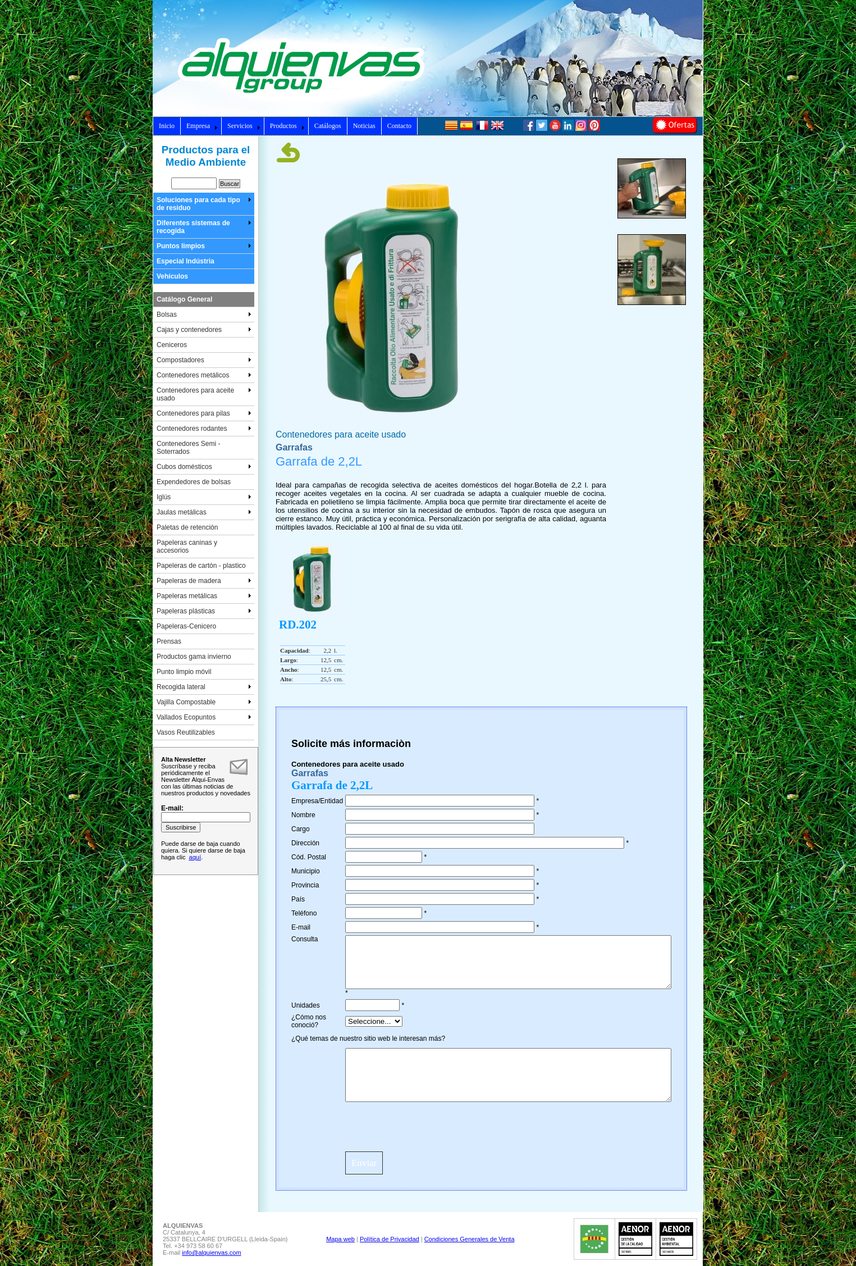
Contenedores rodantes (204, 428)
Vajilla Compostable (204, 702)
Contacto (399, 126)
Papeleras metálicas (204, 596)
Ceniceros (172, 345)
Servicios (243, 126)
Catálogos (327, 126)
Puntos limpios (204, 246)
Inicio (167, 126)
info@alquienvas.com (211, 1252)
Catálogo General (184, 299)
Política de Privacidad (389, 1239)
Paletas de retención (187, 527)
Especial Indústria (185, 261)
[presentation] (430, 1126)
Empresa (202, 126)
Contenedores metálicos (204, 375)
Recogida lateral (204, 687)
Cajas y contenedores (204, 330)
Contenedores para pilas (204, 413)
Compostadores (204, 360)
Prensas (169, 641)
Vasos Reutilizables (186, 732)
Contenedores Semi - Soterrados (188, 448)
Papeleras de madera (204, 581)
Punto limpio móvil (184, 672)
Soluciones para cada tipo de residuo (204, 204)
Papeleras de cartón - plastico (201, 566)
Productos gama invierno (194, 657)
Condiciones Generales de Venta (469, 1239)
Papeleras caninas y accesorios (187, 546)
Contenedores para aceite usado (204, 394)
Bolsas (204, 314)
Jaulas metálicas (204, 512)
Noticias (364, 126)
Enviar (364, 1163)
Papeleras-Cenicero (186, 626)
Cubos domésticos (204, 467)
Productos (287, 126)
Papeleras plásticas (204, 611)
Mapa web (340, 1239)
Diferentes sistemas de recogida (204, 227)
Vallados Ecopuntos (204, 717)
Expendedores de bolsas (194, 482)
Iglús (204, 497)
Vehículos (172, 276)
